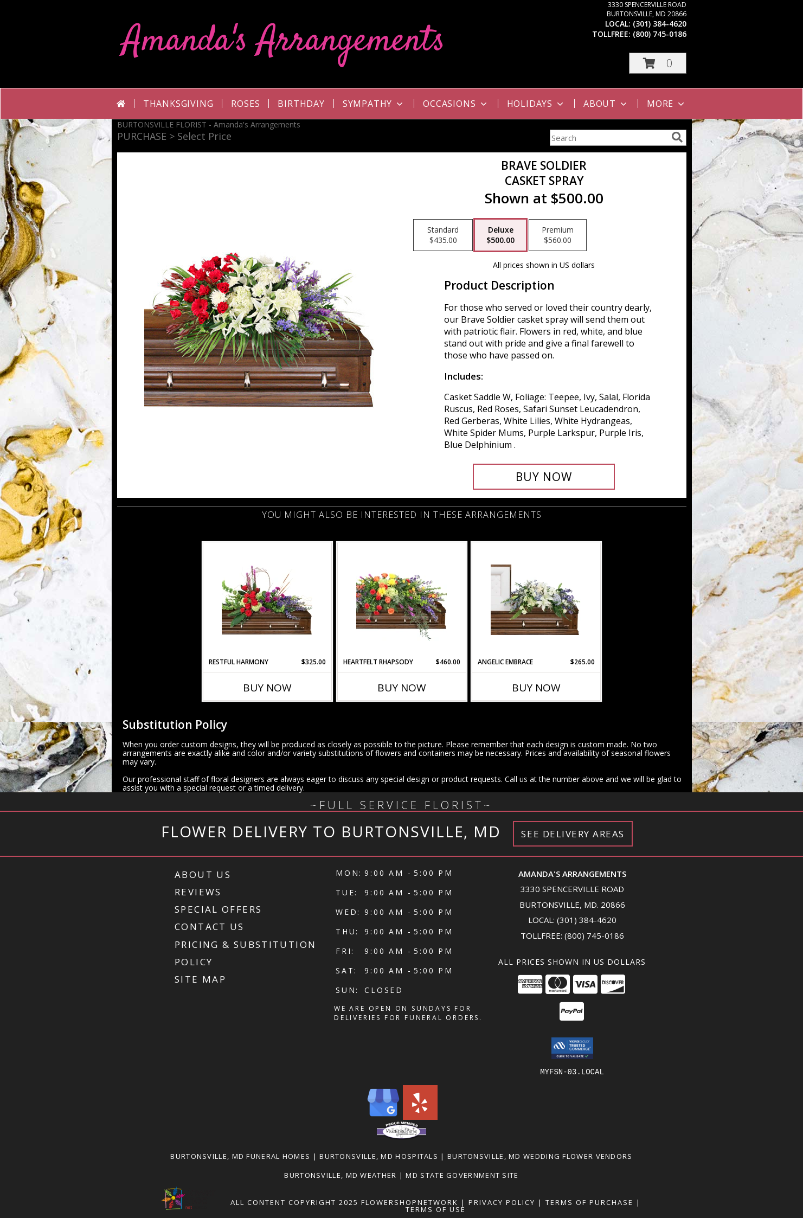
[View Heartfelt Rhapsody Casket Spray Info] (401, 600)
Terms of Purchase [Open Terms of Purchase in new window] (589, 1202)
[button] (657, 63)
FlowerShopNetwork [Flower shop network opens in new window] (409, 1202)
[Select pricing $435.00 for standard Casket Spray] (443, 235)
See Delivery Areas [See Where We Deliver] (573, 834)
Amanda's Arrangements (284, 41)
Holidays (536, 104)
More (666, 104)
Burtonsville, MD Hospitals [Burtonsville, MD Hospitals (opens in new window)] (378, 1156)
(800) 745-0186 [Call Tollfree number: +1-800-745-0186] (594, 935)
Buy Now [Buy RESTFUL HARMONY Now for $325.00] (267, 688)
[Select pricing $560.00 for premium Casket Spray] (557, 235)
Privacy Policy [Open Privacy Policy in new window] (501, 1202)
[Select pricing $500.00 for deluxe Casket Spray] (500, 235)
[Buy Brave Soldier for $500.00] (544, 477)
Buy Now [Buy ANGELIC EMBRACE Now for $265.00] (536, 688)
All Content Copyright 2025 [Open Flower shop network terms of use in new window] (294, 1202)
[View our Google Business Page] (383, 1116)
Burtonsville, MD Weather (340, 1174)
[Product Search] (608, 137)
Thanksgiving (178, 104)
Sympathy (374, 104)
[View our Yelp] (420, 1116)
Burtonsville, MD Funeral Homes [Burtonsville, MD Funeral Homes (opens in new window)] (240, 1156)
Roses (245, 104)
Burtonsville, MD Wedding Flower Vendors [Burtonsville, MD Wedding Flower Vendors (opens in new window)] (540, 1156)
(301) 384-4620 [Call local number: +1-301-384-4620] (659, 23)
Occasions (456, 104)
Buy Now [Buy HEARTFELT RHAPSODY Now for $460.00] (401, 688)
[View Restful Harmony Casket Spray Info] (267, 600)
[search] (677, 137)
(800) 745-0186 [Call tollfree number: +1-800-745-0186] (659, 34)
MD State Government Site (462, 1174)
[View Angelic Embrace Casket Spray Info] (536, 600)
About (606, 104)
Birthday (301, 104)
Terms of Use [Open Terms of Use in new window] (436, 1209)
